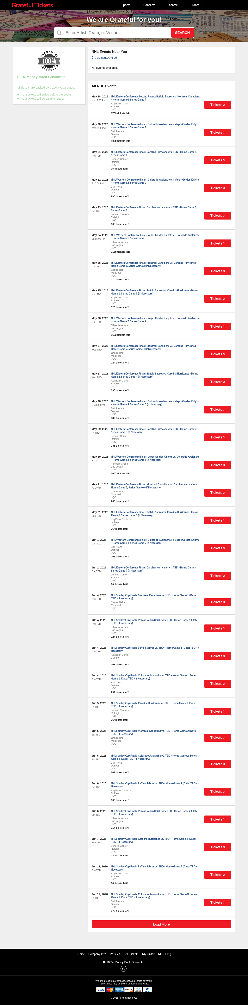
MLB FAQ (164, 954)
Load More (161, 924)
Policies (115, 954)
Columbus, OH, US (104, 57)
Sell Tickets (131, 954)
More (197, 5)
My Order (148, 954)
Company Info (97, 954)
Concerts (151, 5)
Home (81, 954)
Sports (128, 5)
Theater (174, 5)
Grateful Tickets (32, 5)
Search (182, 33)
